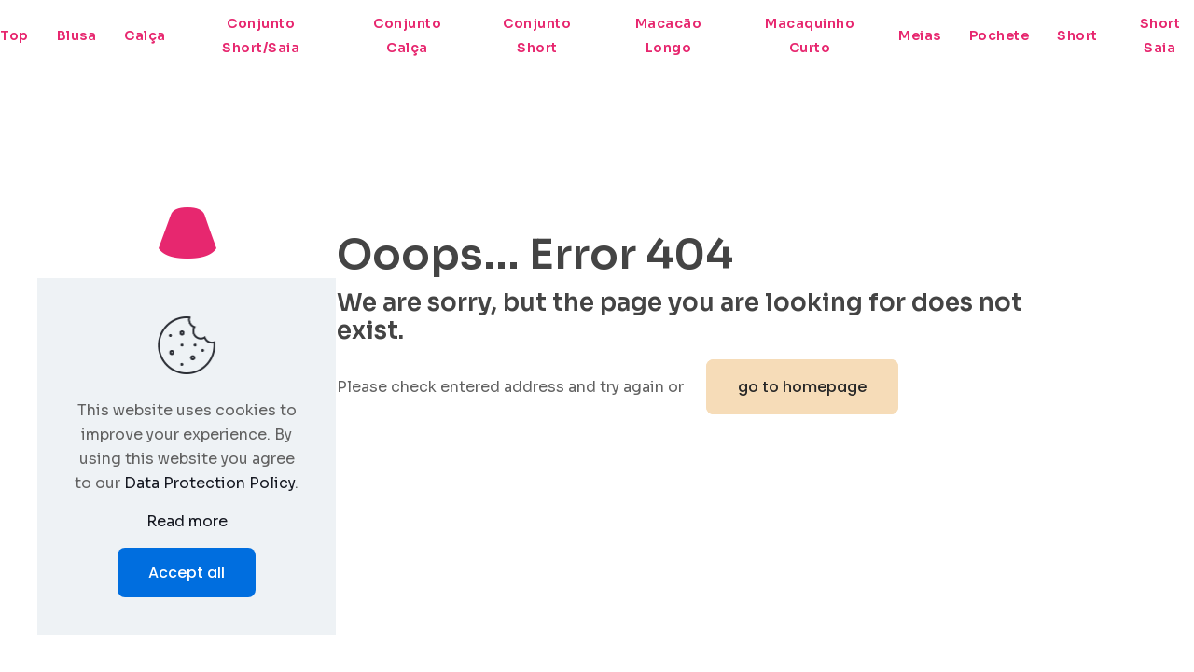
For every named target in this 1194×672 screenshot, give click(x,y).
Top (14, 35)
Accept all (186, 572)
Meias (919, 35)
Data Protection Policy (209, 483)
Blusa (77, 35)
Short (1077, 35)
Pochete (999, 35)
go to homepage (802, 387)
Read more (187, 521)
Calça (145, 35)
